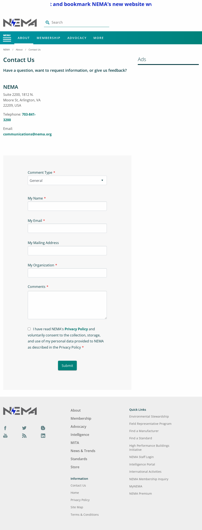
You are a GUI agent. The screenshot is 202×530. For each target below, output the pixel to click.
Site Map (77, 507)
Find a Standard (140, 438)
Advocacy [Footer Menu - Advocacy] (78, 426)
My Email (35, 220)
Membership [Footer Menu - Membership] (81, 418)
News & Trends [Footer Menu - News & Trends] (83, 450)
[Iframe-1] (89, 115)
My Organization (41, 265)
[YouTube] (5, 435)
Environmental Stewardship (149, 416)
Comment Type (40, 172)
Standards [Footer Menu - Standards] (79, 459)
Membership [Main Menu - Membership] (49, 38)
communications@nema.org (27, 134)
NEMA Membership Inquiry (148, 479)
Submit (67, 365)
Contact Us (35, 49)
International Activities (145, 472)
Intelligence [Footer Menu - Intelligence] (80, 434)
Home (75, 493)
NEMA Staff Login (141, 457)
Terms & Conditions (85, 515)
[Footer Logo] (20, 410)
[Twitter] (24, 428)
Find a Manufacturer (144, 431)
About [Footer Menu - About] (76, 410)
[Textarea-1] (67, 305)
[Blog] (43, 428)
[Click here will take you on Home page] (20, 22)
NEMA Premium (140, 493)
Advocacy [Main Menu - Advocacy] (77, 38)
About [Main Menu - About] (24, 38)
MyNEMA (135, 486)
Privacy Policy (76, 329)
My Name (35, 198)
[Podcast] (24, 435)
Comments (36, 286)
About (19, 49)
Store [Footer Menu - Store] (75, 467)
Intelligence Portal (142, 464)
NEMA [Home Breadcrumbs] (6, 49)
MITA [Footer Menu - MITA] (75, 442)
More (98, 38)
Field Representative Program (150, 424)
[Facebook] (5, 428)
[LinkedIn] (43, 435)
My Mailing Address (43, 242)
